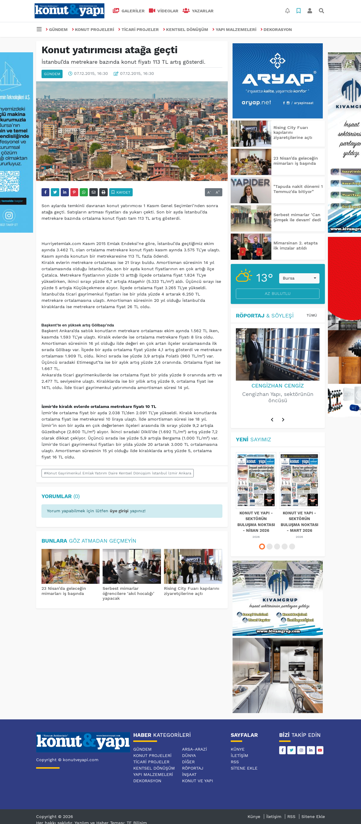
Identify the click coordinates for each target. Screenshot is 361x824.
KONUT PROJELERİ (93, 29)
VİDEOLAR (164, 10)
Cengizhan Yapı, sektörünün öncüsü (277, 397)
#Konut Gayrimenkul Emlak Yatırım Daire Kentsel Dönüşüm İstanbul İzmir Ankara (117, 473)
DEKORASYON (276, 29)
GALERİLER (129, 10)
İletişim (239, 755)
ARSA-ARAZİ (194, 749)
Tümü (312, 315)
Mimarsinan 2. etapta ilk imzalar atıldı (295, 245)
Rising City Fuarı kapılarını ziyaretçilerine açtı (191, 591)
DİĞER (188, 761)
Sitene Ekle (244, 768)
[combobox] (299, 278)
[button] (272, 420)
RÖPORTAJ (192, 768)
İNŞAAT (189, 774)
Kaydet (121, 192)
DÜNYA (189, 755)
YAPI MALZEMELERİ (234, 29)
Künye (238, 749)
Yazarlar (198, 10)
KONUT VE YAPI (197, 780)
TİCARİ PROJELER (138, 29)
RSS (235, 761)
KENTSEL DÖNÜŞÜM (185, 29)
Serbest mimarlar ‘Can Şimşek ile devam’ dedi (297, 217)
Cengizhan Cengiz (277, 386)
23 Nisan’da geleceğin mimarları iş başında (64, 591)
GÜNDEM (57, 29)
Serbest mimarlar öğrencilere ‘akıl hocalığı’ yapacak (128, 593)
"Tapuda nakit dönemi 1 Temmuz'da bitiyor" (298, 189)
